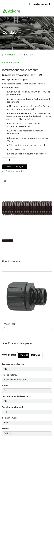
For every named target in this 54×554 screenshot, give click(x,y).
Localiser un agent (41, 4)
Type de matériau (9, 375)
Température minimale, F (12, 407)
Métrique (35, 355)
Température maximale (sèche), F (16, 396)
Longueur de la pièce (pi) (13, 364)
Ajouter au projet (15, 167)
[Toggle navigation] (48, 11)
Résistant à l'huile (9, 418)
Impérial (23, 355)
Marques (5, 429)
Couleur (5, 386)
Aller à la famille (10, 63)
